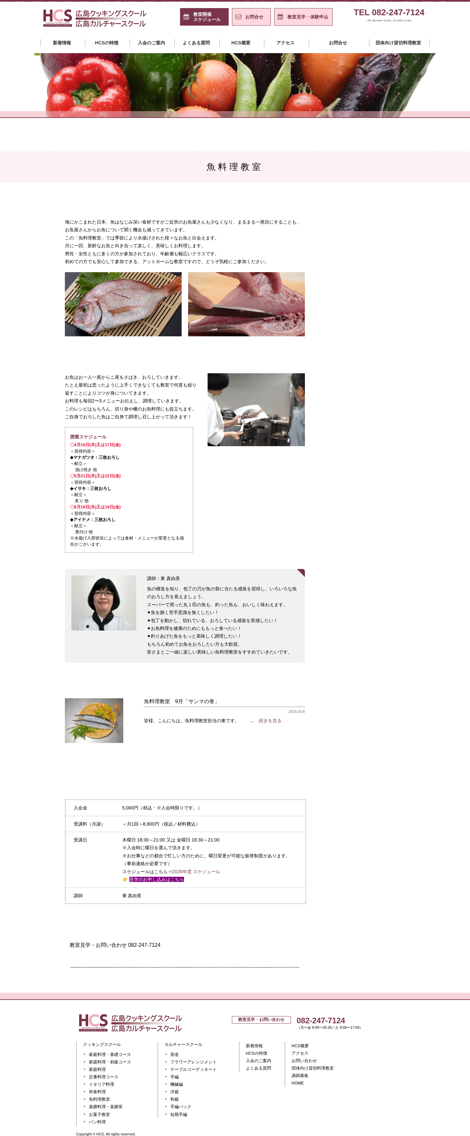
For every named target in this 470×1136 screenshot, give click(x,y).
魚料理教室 (373, 319)
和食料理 (97, 1091)
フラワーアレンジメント (373, 444)
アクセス (285, 42)
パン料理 (373, 368)
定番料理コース (373, 270)
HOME (298, 1083)
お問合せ (254, 16)
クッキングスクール (173, 108)
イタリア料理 (373, 287)
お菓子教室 (373, 351)
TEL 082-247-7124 (389, 16)
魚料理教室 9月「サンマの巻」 (182, 701)
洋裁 (373, 509)
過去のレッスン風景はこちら (185, 757)
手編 (373, 477)
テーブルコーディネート (373, 461)
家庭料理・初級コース (373, 238)
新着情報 (62, 42)
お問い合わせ (304, 1060)
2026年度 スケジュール (196, 871)
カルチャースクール (297, 108)
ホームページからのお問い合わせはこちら (134, 958)
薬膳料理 (373, 335)
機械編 (373, 493)
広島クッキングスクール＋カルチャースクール (96, 20)
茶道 (373, 428)
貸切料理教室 (373, 384)
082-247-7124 (321, 1020)
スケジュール (207, 17)
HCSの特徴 (106, 42)
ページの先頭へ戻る (368, 993)
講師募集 (300, 1075)
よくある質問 (196, 42)
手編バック (373, 542)
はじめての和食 (373, 303)
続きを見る (270, 720)
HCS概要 (240, 42)
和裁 (373, 525)
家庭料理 (373, 254)
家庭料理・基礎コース (373, 222)
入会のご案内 (151, 42)
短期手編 (373, 558)
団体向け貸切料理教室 (398, 42)
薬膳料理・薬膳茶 (106, 1106)
